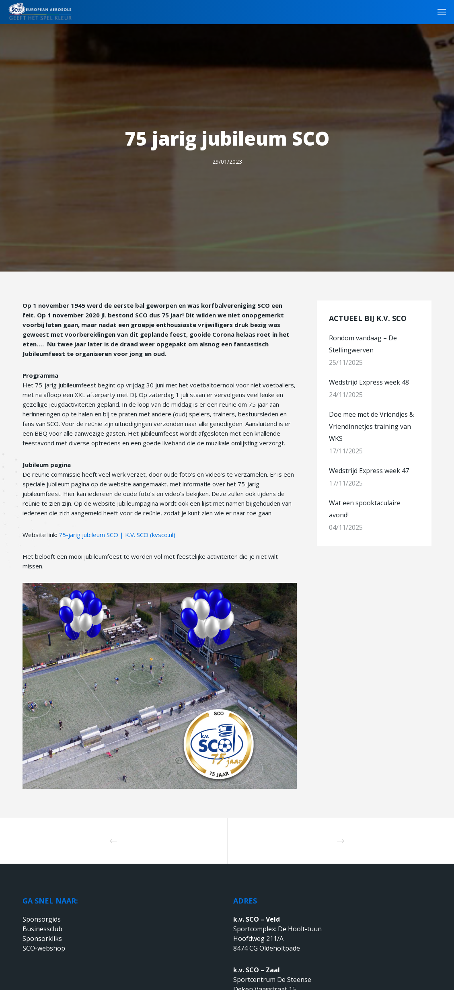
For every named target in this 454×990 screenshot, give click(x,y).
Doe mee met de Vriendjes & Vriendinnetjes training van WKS (371, 426)
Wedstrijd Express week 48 (369, 382)
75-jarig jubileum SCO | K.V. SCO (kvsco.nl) (117, 535)
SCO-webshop (44, 948)
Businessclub (42, 928)
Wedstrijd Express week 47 (369, 470)
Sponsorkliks (42, 938)
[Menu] (439, 12)
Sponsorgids (42, 919)
